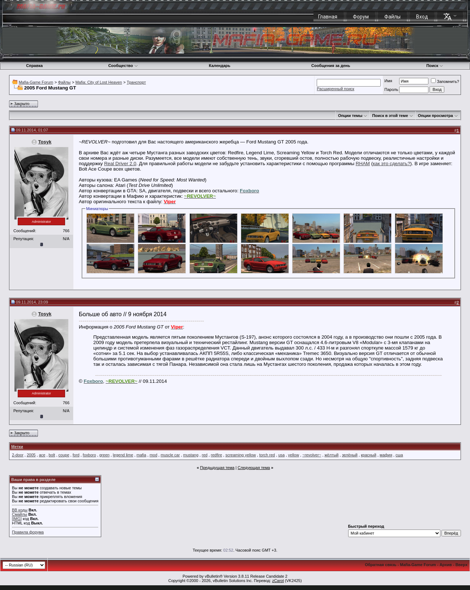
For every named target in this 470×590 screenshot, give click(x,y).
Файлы (392, 17)
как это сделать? (391, 163)
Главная (327, 17)
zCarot (278, 580)
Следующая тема (254, 467)
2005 (31, 455)
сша (399, 455)
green (104, 455)
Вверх (461, 564)
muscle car (170, 455)
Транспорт (136, 82)
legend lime (123, 455)
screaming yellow (240, 455)
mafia (141, 455)
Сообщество (123, 65)
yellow (293, 455)
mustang (190, 455)
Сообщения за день (330, 65)
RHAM (363, 163)
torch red (267, 455)
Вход (422, 17)
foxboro (89, 455)
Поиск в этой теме (390, 115)
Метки (17, 446)
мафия (386, 455)
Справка (34, 65)
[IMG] (17, 518)
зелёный (350, 455)
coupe (64, 455)
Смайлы (19, 514)
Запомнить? (445, 81)
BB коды (19, 510)
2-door (18, 455)
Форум (361, 17)
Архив (446, 564)
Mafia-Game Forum (36, 82)
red (205, 455)
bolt (52, 455)
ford (76, 455)
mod (153, 455)
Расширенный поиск (335, 89)
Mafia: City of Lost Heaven (98, 82)
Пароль (391, 89)
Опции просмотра (435, 115)
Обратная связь (380, 564)
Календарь (219, 65)
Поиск (434, 65)
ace (42, 455)
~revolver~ (311, 455)
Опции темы (350, 115)
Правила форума (28, 532)
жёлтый (332, 455)
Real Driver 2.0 (120, 163)
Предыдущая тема (217, 467)
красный (368, 455)
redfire (216, 455)
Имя (388, 81)
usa (281, 455)
